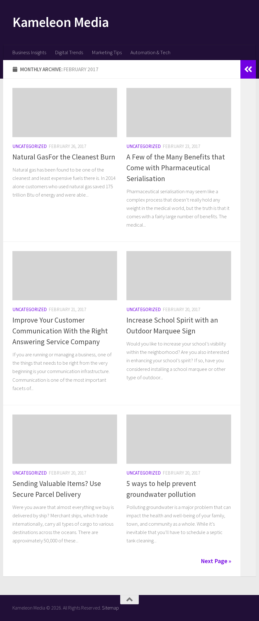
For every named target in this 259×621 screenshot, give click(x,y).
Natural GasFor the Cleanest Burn (63, 156)
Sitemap (110, 608)
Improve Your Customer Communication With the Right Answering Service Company (60, 330)
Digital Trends (69, 52)
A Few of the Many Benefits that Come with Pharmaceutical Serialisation (175, 167)
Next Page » (216, 561)
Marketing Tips (107, 52)
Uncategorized (29, 146)
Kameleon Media (60, 22)
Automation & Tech (150, 52)
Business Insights (29, 52)
